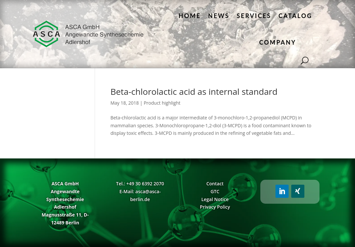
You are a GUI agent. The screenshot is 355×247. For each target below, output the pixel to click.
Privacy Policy (215, 207)
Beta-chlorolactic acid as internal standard (193, 91)
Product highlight (162, 103)
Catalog (295, 15)
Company (277, 42)
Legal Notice (214, 199)
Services (254, 15)
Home (189, 15)
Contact (215, 183)
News (218, 15)
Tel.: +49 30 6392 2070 (140, 183)
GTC (214, 191)
